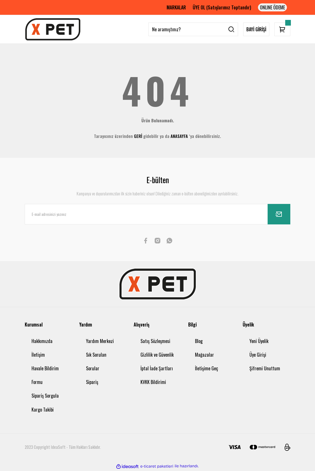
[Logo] (53, 29)
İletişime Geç (206, 368)
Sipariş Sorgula (45, 395)
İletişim (38, 354)
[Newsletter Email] (157, 214)
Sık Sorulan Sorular (96, 361)
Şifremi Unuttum (264, 368)
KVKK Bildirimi (153, 382)
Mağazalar (204, 354)
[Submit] (279, 214)
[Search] (193, 29)
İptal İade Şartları (156, 368)
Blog (199, 341)
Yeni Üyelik (258, 341)
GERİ (138, 136)
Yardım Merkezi (100, 341)
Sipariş (92, 382)
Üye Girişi (257, 354)
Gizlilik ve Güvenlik (157, 354)
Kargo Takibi (43, 409)
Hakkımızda (42, 341)
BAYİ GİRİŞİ (256, 29)
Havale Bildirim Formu (45, 375)
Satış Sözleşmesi (155, 341)
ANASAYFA (179, 136)
